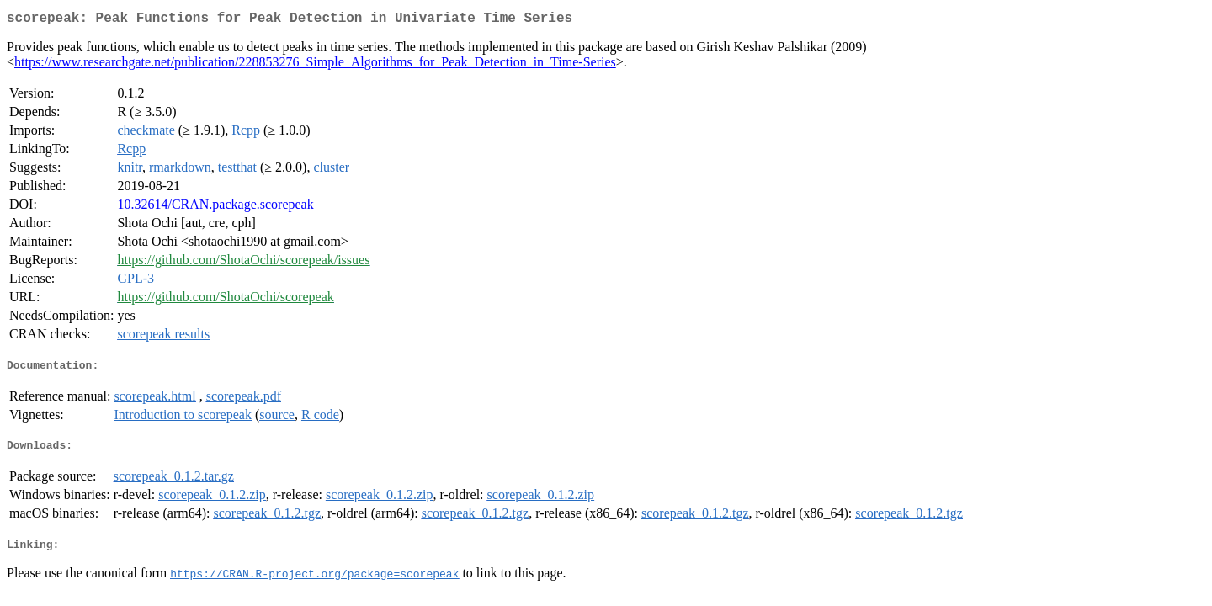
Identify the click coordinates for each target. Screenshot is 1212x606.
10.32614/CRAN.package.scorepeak (215, 207)
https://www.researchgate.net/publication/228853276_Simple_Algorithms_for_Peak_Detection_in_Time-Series (315, 65)
